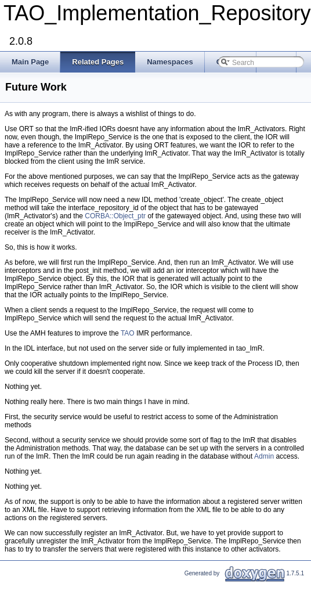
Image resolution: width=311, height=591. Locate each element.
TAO (128, 333)
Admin (264, 456)
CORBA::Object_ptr (115, 216)
